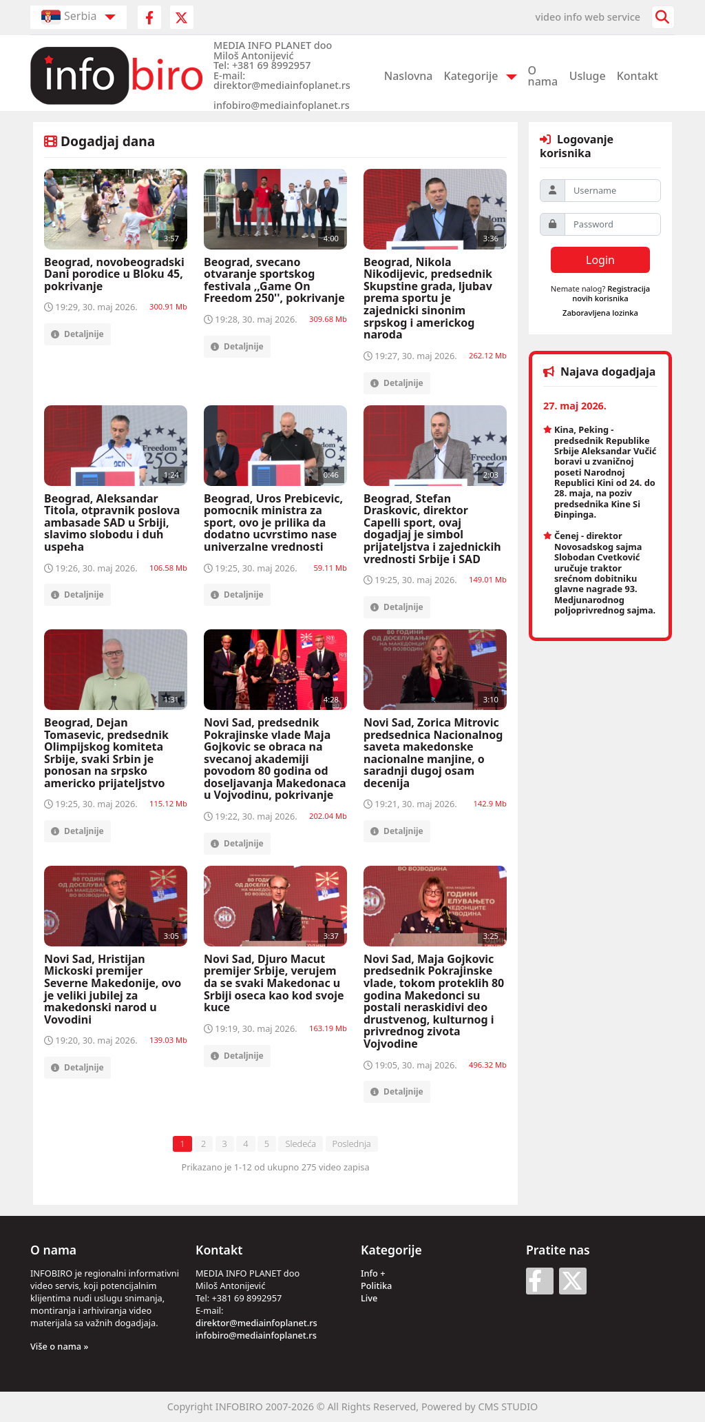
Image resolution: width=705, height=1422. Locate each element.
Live (369, 1298)
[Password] (613, 224)
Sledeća (300, 1143)
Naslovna (408, 75)
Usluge (587, 75)
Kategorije (471, 75)
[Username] (613, 190)
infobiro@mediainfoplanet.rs (256, 1335)
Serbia (68, 17)
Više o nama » (59, 1346)
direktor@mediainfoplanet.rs (256, 1323)
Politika (376, 1285)
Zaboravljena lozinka (600, 312)
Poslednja (352, 1143)
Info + (373, 1273)
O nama (543, 76)
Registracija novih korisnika (611, 293)
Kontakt (637, 75)
